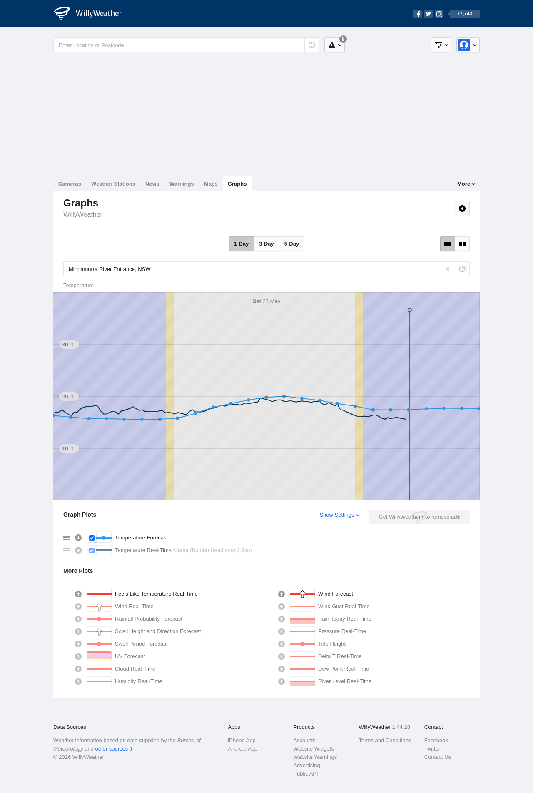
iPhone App (242, 740)
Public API (305, 774)
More (463, 184)
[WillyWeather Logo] (92, 13)
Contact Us (437, 757)
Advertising (306, 765)
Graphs (237, 184)
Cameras (69, 184)
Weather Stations (113, 184)
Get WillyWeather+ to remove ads (419, 517)
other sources (111, 749)
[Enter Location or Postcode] (186, 44)
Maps (211, 184)
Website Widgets (313, 749)
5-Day (291, 244)
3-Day (266, 244)
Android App (242, 749)
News (152, 184)
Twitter (432, 749)
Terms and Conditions (385, 740)
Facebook (436, 740)
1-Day (241, 244)
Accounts (304, 740)
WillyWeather (82, 214)
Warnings (181, 184)
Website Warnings (315, 757)
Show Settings (336, 515)
